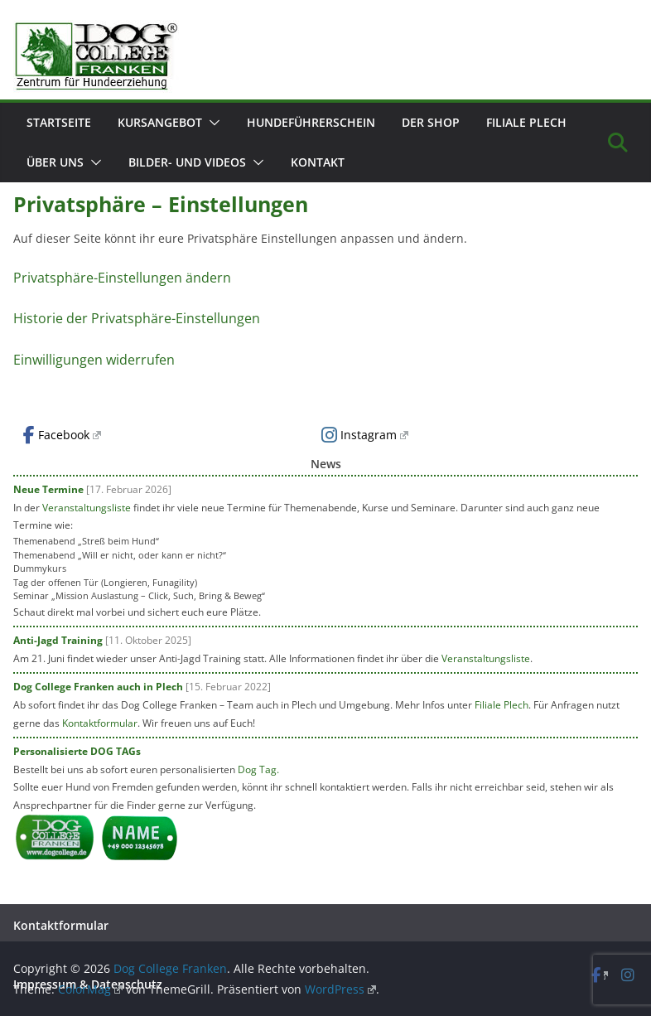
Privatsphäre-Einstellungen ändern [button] (122, 278)
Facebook (62, 435)
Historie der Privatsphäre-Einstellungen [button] (136, 318)
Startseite (59, 122)
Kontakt (318, 162)
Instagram (364, 435)
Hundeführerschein (311, 122)
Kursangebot (160, 122)
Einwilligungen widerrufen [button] (94, 360)
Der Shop (431, 122)
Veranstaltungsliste (86, 508)
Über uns (55, 162)
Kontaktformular (99, 723)
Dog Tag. (258, 769)
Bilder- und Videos (187, 162)
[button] (211, 122)
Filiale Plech (526, 122)
